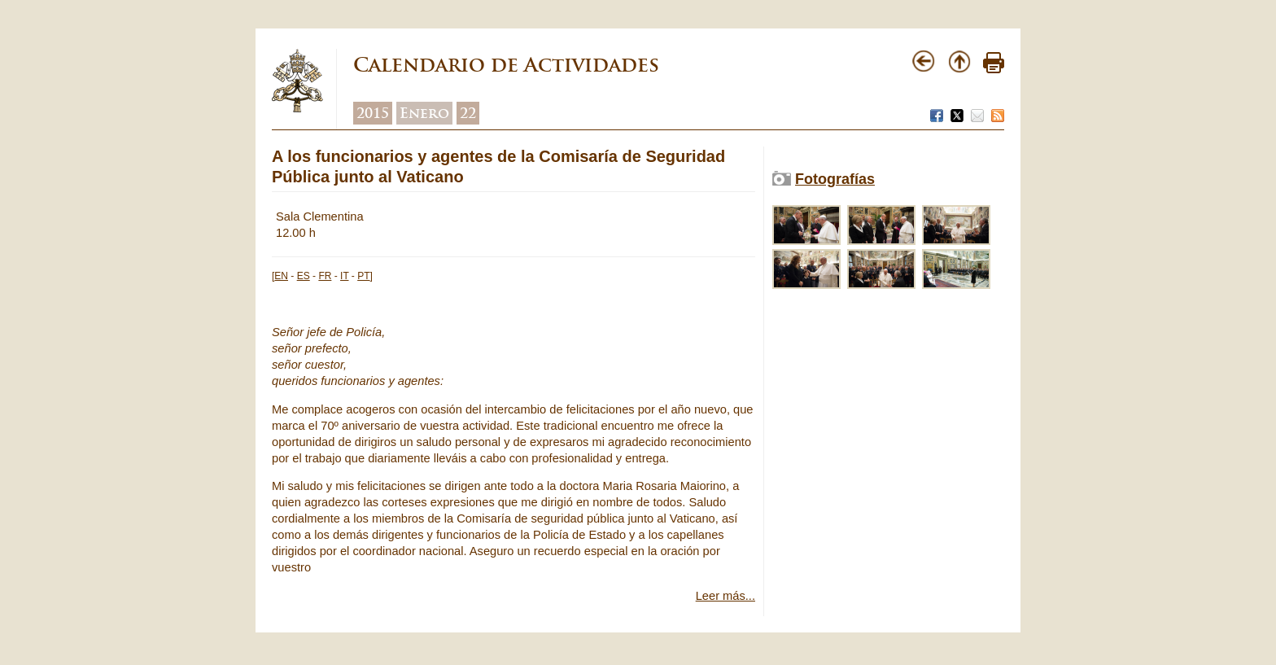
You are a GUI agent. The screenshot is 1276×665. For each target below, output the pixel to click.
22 (468, 113)
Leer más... (725, 595)
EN (281, 276)
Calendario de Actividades (506, 64)
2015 (372, 113)
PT (363, 276)
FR (324, 276)
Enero (424, 113)
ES (303, 276)
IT (344, 276)
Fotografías (835, 179)
